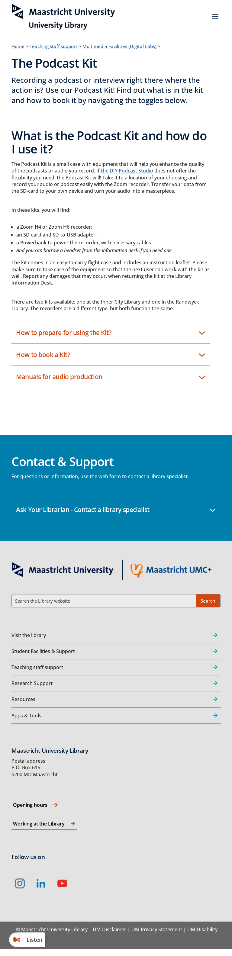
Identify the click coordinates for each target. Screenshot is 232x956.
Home (17, 46)
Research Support (32, 683)
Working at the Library (39, 823)
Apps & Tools (26, 715)
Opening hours (30, 805)
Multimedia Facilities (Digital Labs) (119, 46)
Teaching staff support (53, 46)
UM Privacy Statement (156, 929)
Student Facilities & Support (43, 651)
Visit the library (28, 635)
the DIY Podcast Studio (127, 170)
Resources (23, 699)
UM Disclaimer (109, 929)
